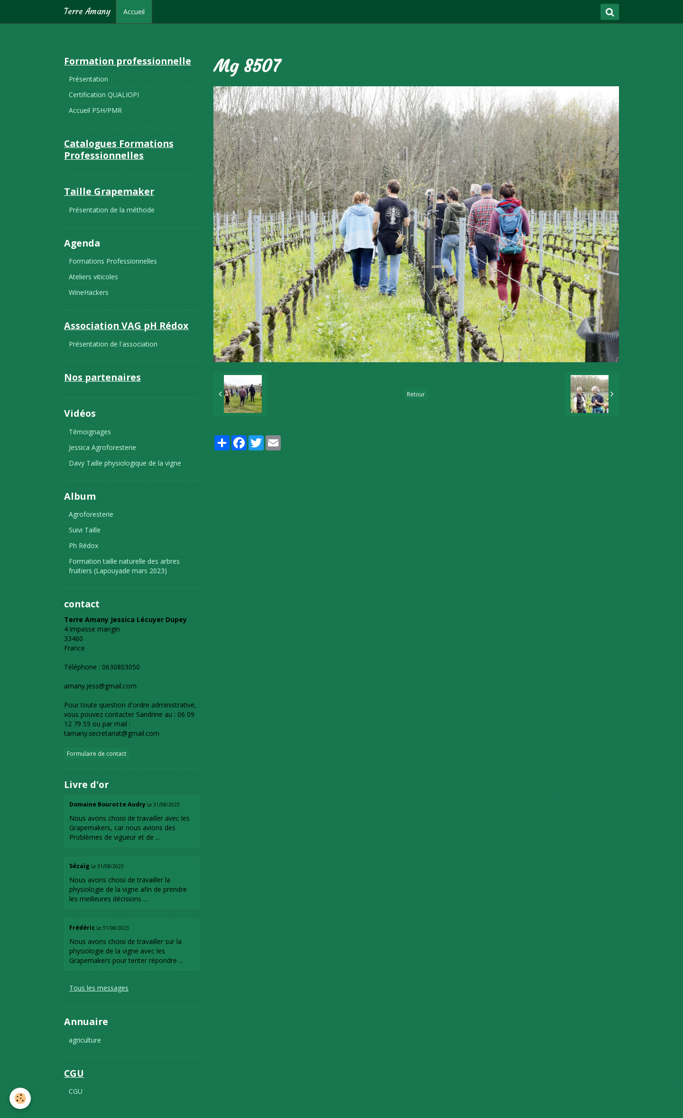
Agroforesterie (91, 514)
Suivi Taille (85, 529)
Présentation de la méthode (112, 209)
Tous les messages (99, 987)
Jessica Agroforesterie (102, 447)
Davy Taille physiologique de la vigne (125, 462)
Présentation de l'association (113, 343)
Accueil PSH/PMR (95, 110)
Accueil (134, 11)
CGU (76, 1091)
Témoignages (90, 431)
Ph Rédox (83, 545)
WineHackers (89, 292)
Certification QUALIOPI (104, 94)
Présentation (88, 78)
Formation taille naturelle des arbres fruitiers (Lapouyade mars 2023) (124, 566)
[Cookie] (20, 1098)
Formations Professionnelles (113, 261)
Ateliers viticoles (93, 276)
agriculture (85, 1040)
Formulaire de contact (96, 753)
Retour (416, 394)
